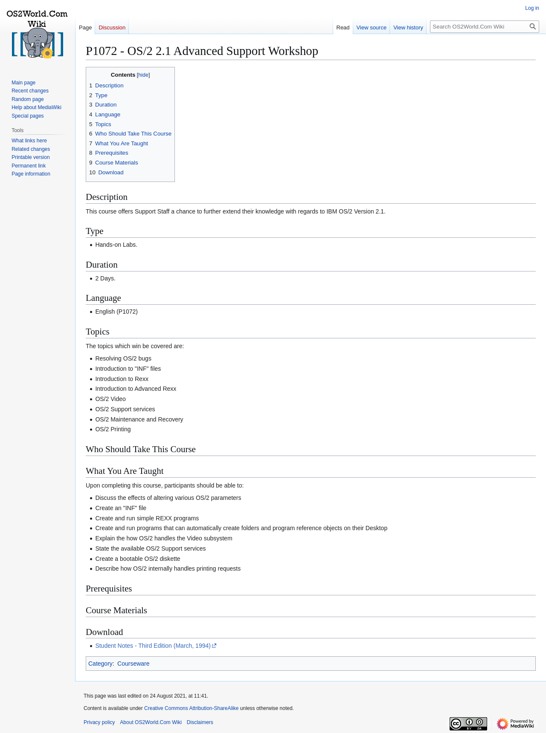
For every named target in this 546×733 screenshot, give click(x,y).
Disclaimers (200, 722)
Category (100, 663)
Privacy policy (99, 722)
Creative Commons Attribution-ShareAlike (191, 708)
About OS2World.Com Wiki (151, 722)
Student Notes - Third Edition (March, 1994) (153, 645)
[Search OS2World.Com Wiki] (484, 26)
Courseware (133, 663)
